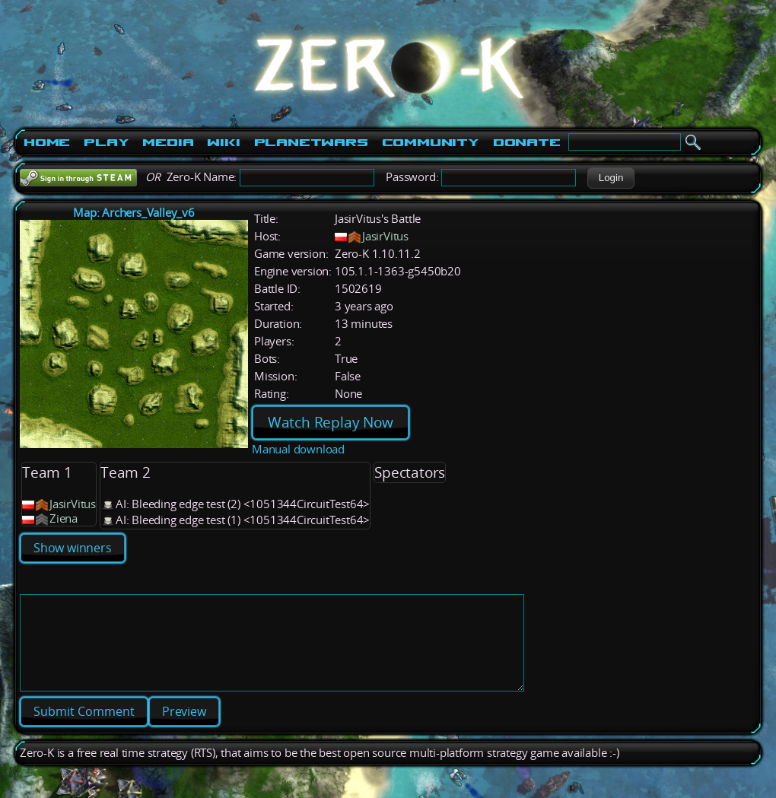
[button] (610, 178)
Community (430, 142)
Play (106, 142)
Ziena (63, 518)
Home (47, 142)
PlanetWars (311, 142)
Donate (527, 142)
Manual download (298, 449)
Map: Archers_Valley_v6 (134, 212)
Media (167, 142)
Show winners (72, 547)
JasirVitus (385, 236)
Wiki (223, 142)
